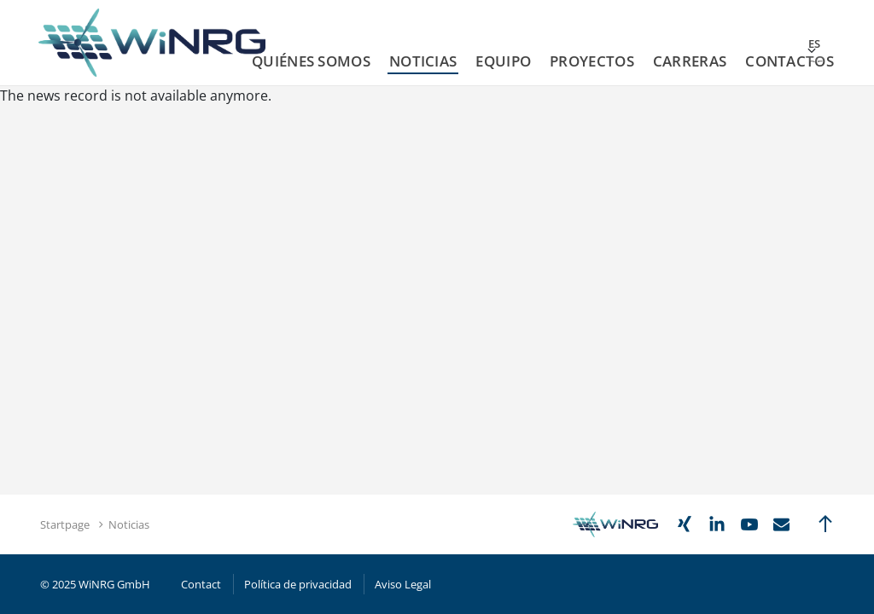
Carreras (689, 61)
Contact (201, 584)
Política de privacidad (298, 584)
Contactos (789, 61)
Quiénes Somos (311, 61)
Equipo (503, 61)
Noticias (423, 61)
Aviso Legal (403, 584)
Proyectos (592, 61)
